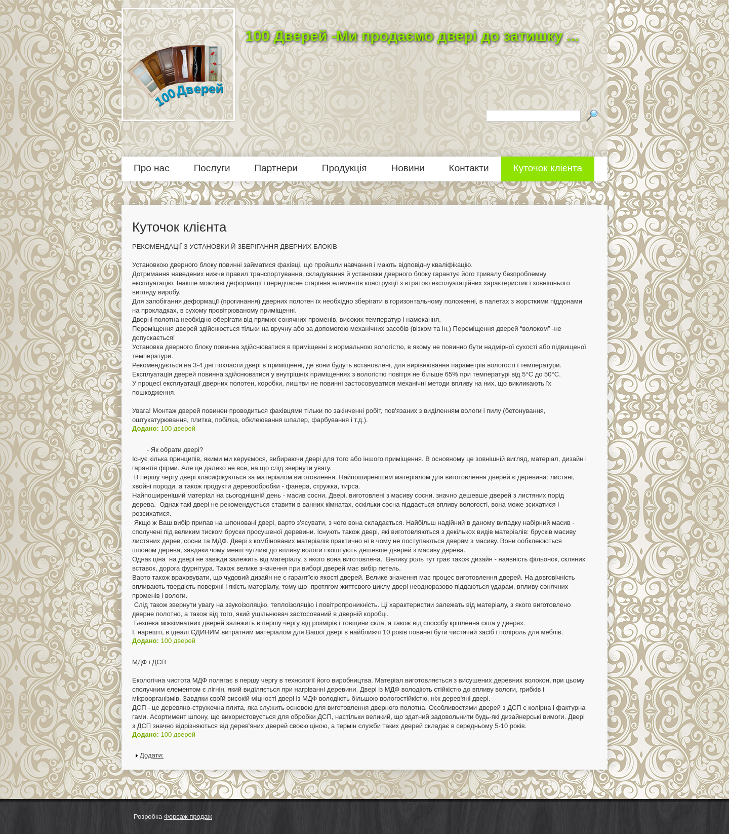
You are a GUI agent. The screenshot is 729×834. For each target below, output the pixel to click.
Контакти (469, 168)
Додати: (152, 755)
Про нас (152, 168)
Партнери (276, 168)
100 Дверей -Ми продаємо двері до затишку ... (412, 36)
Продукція (344, 168)
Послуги (212, 168)
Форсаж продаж (188, 816)
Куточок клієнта (547, 168)
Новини (408, 168)
